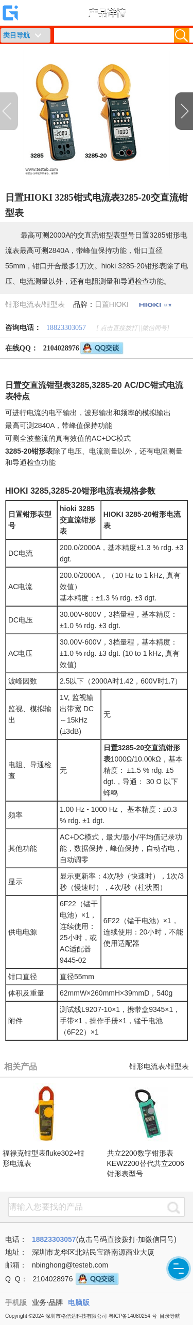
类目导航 (16, 35)
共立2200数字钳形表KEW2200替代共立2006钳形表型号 (145, 1163)
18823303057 (66, 328)
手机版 (16, 1302)
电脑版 (79, 1302)
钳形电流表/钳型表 (35, 304)
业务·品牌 (47, 1302)
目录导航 (170, 1316)
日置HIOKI (112, 304)
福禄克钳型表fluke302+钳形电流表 (43, 1158)
